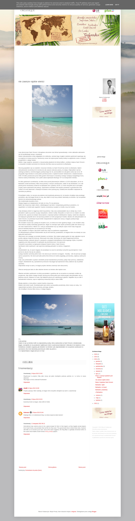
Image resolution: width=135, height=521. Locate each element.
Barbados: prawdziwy (101, 390)
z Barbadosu (99, 392)
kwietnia (98, 400)
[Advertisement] (67, 60)
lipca (97, 373)
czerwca (98, 395)
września (98, 368)
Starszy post (81, 467)
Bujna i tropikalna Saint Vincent (104, 382)
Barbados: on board (101, 387)
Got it (117, 4)
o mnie (104, 99)
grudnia (98, 361)
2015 (95, 354)
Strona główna (52, 467)
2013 (95, 359)
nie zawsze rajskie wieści (102, 380)
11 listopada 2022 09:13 (38, 423)
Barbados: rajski (100, 385)
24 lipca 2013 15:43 (36, 373)
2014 (95, 356)
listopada (98, 364)
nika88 (25, 388)
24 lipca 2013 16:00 (33, 388)
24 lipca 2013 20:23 (36, 399)
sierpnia (98, 371)
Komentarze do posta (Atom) (33, 470)
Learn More (109, 4)
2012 (95, 403)
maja (97, 398)
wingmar (73, 511)
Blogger (94, 511)
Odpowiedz (27, 382)
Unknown (26, 412)
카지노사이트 (49, 431)
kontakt (104, 101)
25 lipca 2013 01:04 (37, 412)
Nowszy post (22, 467)
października (99, 366)
